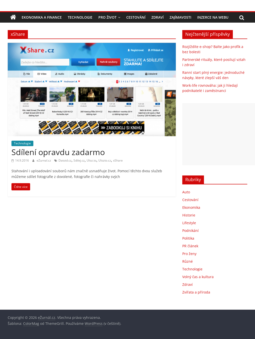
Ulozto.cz (104, 160)
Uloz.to (91, 160)
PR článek (190, 246)
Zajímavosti (180, 17)
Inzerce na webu (212, 17)
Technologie (80, 17)
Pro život (107, 17)
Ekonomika (191, 207)
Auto (186, 192)
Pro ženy (189, 253)
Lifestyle (189, 222)
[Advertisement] (218, 134)
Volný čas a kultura (198, 276)
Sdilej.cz (79, 160)
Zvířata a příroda (196, 292)
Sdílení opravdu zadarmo (58, 152)
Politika (188, 238)
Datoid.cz (65, 160)
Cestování (135, 17)
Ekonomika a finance (42, 17)
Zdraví (157, 17)
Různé (187, 261)
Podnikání (190, 230)
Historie (188, 215)
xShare (118, 160)
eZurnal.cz (44, 160)
